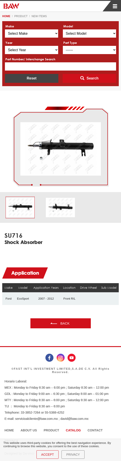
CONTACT (95, 430)
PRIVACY (73, 454)
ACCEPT (47, 454)
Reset (31, 78)
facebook (49, 358)
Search (92, 78)
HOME (6, 16)
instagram (61, 358)
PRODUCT (21, 16)
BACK (65, 323)
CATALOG (73, 430)
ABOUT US (29, 430)
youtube (72, 358)
